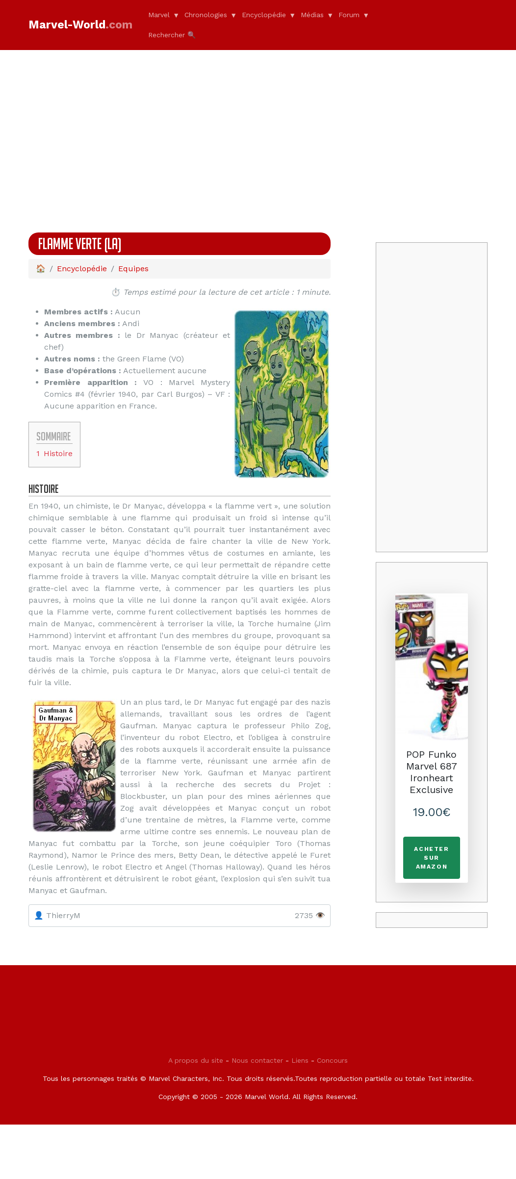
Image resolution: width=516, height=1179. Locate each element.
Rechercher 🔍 (172, 35)
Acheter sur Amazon (431, 858)
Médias (312, 15)
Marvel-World (80, 24)
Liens (300, 1125)
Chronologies (205, 15)
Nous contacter (257, 1125)
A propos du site (195, 1125)
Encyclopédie (264, 15)
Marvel (159, 15)
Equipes (133, 268)
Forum (349, 15)
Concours (332, 1125)
